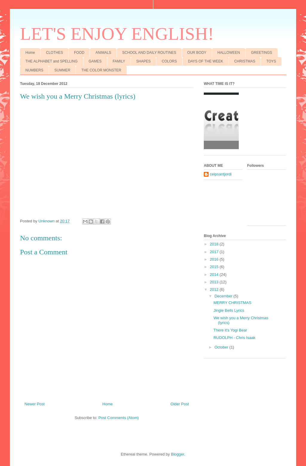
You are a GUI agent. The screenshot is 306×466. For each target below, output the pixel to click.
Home (30, 53)
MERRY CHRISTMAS (232, 302)
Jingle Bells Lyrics (228, 310)
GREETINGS (261, 53)
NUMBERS (34, 70)
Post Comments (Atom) (118, 417)
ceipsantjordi (221, 174)
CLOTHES (54, 53)
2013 (215, 282)
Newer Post (35, 404)
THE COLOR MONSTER (101, 70)
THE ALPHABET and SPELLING (51, 61)
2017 (215, 252)
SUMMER (62, 70)
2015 (215, 267)
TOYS (271, 61)
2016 (215, 259)
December (224, 296)
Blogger (177, 454)
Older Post (180, 404)
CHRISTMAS (244, 61)
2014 (215, 274)
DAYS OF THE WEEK (205, 61)
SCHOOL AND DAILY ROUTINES (149, 53)
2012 (215, 289)
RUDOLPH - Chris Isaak (234, 337)
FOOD (79, 53)
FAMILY (119, 61)
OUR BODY (196, 53)
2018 (215, 244)
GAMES (95, 61)
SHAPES (143, 61)
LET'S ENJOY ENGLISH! (117, 34)
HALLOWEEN (229, 53)
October (222, 347)
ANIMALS (103, 53)
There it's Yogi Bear (230, 330)
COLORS (169, 61)
